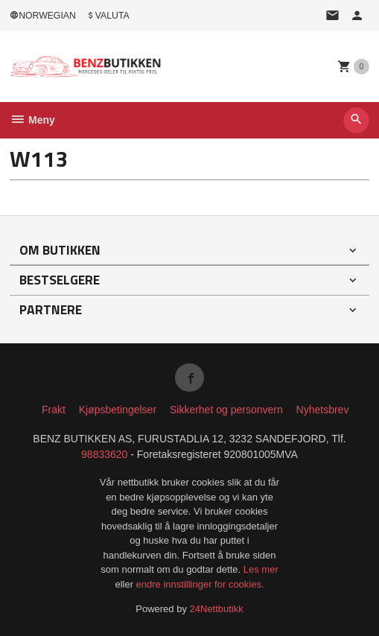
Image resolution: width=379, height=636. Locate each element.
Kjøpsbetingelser (117, 410)
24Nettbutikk (216, 608)
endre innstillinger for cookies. (200, 584)
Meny (32, 120)
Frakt (54, 410)
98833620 (104, 454)
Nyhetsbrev (322, 410)
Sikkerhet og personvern (226, 410)
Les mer (260, 569)
